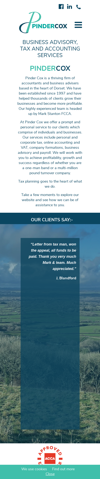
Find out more (63, 469)
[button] (78, 25)
